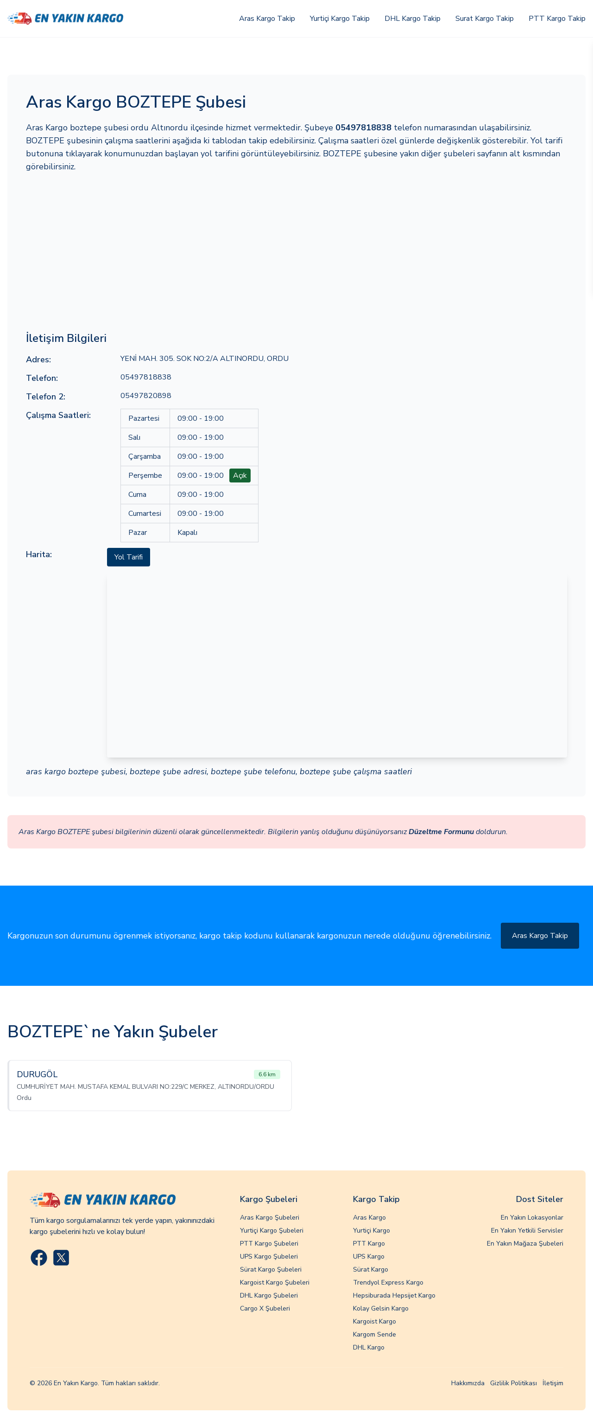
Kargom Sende (374, 1334)
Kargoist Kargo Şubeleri (274, 1282)
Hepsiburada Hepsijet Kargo (394, 1295)
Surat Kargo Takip (484, 18)
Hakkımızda (468, 1383)
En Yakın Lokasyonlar (532, 1217)
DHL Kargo (369, 1347)
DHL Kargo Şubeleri (269, 1295)
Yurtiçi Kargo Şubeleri (271, 1230)
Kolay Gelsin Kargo (381, 1308)
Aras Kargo (369, 1217)
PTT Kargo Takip (557, 18)
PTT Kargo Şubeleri (269, 1243)
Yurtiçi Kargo (371, 1230)
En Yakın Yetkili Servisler (527, 1230)
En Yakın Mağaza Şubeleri (525, 1243)
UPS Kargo (369, 1256)
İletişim (553, 1383)
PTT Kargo (369, 1243)
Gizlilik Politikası (513, 1383)
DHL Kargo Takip (413, 18)
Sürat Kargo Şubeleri (271, 1269)
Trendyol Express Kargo (388, 1282)
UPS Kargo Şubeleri (269, 1256)
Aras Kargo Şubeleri (269, 1217)
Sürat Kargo (370, 1269)
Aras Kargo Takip (267, 18)
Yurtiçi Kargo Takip (340, 18)
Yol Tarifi (128, 557)
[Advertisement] (296, 252)
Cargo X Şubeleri (265, 1308)
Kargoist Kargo (374, 1321)
